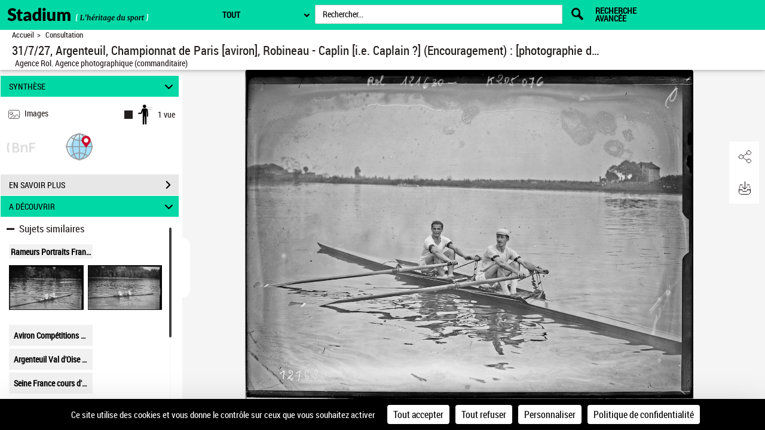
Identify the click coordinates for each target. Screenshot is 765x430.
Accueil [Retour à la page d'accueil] (23, 35)
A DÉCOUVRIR (93, 206)
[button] (79, 146)
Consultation (64, 35)
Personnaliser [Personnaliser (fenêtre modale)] (550, 414)
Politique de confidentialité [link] (643, 414)
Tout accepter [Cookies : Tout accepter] (418, 414)
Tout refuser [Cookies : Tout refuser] (483, 414)
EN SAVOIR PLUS (94, 185)
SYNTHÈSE (93, 86)
